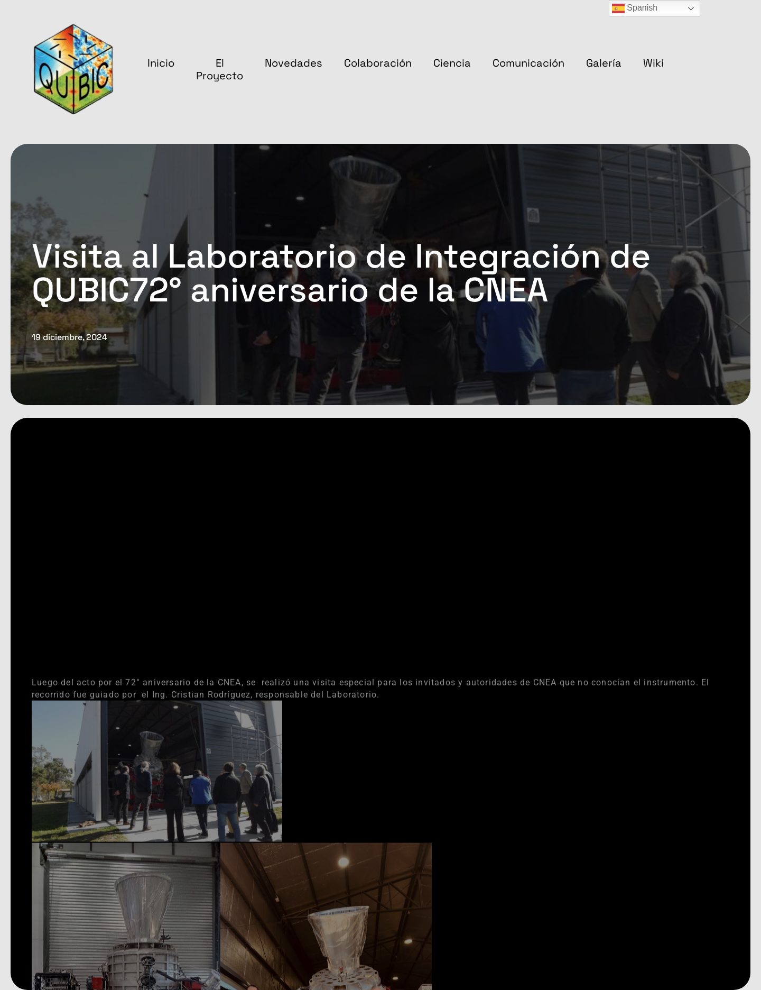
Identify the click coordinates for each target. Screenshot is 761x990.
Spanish (634, 8)
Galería (603, 63)
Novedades (293, 63)
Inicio (160, 63)
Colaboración (378, 63)
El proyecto (219, 69)
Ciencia (452, 63)
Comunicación (528, 63)
